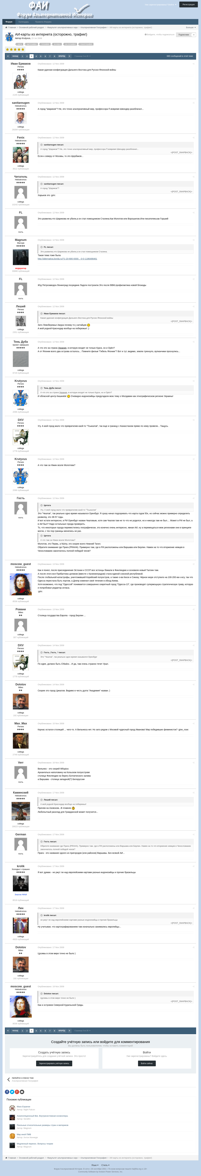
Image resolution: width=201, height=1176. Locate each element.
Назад (15, 56)
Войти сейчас (147, 1063)
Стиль (105, 1165)
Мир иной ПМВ (24, 1134)
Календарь (24, 22)
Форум (8, 22)
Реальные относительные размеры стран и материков (42, 1125)
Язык (95, 1165)
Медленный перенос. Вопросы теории (35, 1143)
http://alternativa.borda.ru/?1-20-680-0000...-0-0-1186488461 (68, 258)
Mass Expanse (23, 1106)
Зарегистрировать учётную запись (54, 1063)
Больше (191, 27)
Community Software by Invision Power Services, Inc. (100, 1171)
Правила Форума (43, 22)
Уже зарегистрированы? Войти (160, 4)
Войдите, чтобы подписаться (160, 34)
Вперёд (61, 56)
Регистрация (189, 4)
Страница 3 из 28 (82, 56)
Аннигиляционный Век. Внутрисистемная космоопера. (42, 1115)
